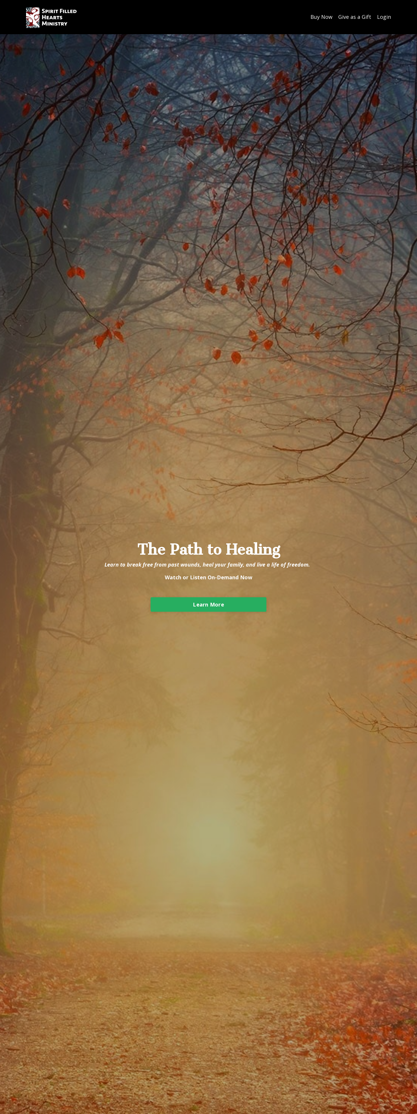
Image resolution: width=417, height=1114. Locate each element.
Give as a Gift (354, 16)
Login (384, 16)
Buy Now (321, 16)
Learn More (208, 604)
